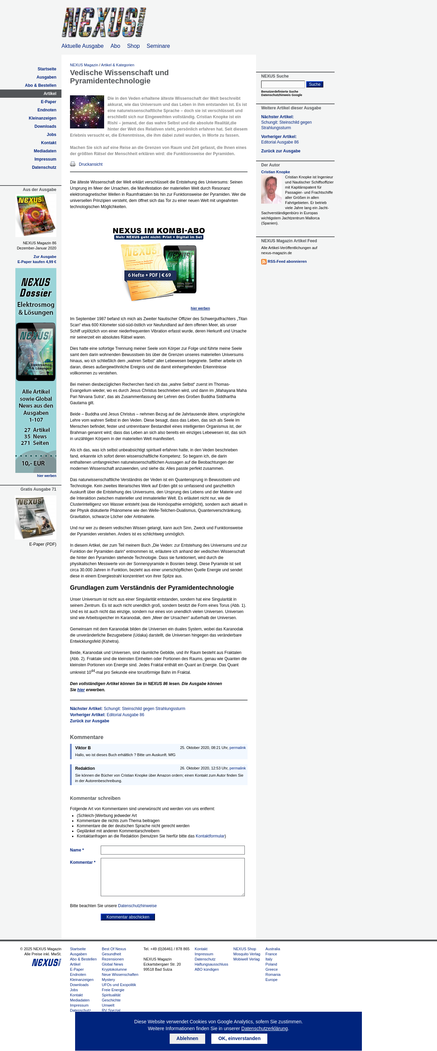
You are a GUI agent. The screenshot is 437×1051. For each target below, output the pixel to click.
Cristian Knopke (275, 172)
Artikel (50, 93)
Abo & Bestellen (40, 85)
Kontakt (48, 142)
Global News (112, 964)
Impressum (45, 159)
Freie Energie (113, 990)
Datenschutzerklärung (264, 1028)
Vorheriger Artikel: (107, 714)
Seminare (158, 46)
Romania (272, 974)
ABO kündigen (207, 969)
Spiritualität (111, 995)
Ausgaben (46, 77)
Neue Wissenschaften (120, 974)
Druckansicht (90, 164)
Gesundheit (111, 954)
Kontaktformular (210, 836)
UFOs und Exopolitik (119, 985)
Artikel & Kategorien (117, 65)
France (271, 954)
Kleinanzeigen (42, 118)
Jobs (51, 134)
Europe (271, 980)
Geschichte (111, 1000)
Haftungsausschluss (211, 964)
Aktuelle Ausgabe (82, 46)
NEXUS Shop (245, 949)
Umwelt (108, 1005)
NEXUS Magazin (84, 65)
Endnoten (47, 110)
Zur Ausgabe (44, 257)
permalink (237, 748)
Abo (115, 46)
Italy (268, 959)
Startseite (47, 69)
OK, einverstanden (239, 1038)
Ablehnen (187, 1038)
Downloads (45, 126)
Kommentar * (83, 862)
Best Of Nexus (114, 949)
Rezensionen (113, 959)
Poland (271, 964)
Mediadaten (45, 151)
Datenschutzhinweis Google (281, 95)
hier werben (46, 476)
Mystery (108, 980)
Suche (315, 84)
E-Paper (48, 101)
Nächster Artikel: (127, 708)
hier (81, 689)
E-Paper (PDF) (42, 544)
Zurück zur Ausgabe (89, 721)
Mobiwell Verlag (247, 959)
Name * (77, 850)
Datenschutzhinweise (137, 905)
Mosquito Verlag (247, 954)
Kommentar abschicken (128, 917)
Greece (271, 969)
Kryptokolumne (114, 969)
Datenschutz (44, 167)
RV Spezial (111, 1010)
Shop (133, 46)
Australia (272, 949)
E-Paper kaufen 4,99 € (36, 262)
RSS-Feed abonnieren (287, 261)
